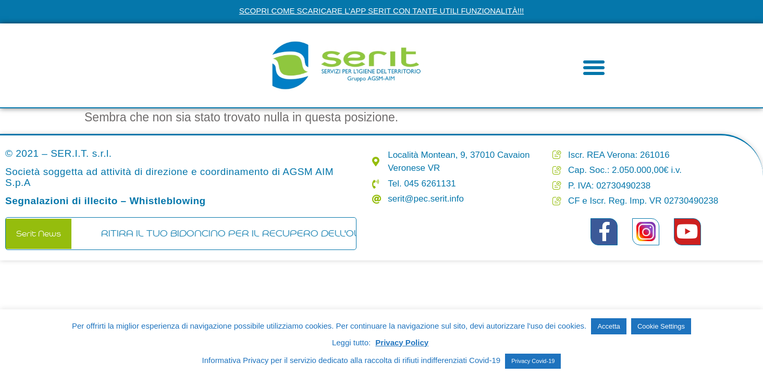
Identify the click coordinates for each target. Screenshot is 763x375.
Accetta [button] (608, 326)
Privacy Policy (401, 342)
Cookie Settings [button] (661, 326)
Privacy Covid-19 (533, 361)
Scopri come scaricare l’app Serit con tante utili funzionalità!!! (381, 10)
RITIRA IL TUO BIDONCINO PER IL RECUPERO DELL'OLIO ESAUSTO (266, 233)
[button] (594, 67)
